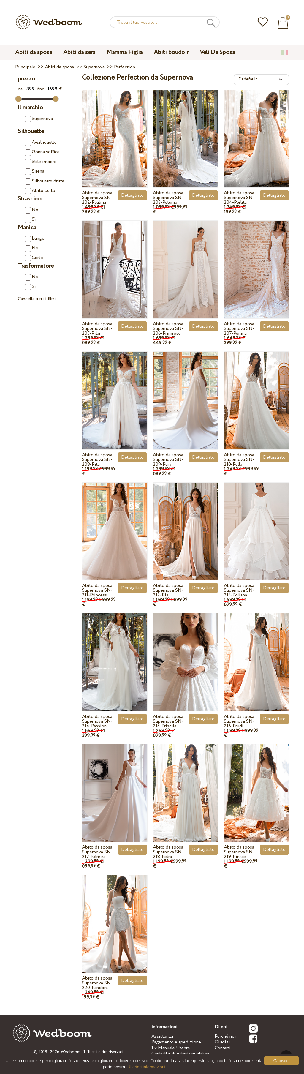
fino (48, 89)
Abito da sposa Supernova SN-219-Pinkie (239, 852)
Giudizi (222, 1042)
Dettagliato (132, 195)
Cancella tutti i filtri (37, 299)
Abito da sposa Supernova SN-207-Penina (239, 328)
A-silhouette (41, 142)
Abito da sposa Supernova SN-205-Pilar (97, 328)
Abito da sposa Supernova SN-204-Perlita (239, 197)
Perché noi (225, 1036)
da (27, 89)
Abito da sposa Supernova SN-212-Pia (168, 590)
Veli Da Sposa (217, 52)
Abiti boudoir (171, 52)
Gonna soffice (42, 152)
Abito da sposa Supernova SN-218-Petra (168, 852)
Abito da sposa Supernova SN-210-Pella (239, 459)
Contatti (223, 1048)
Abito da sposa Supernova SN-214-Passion (97, 721)
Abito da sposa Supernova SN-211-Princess (97, 590)
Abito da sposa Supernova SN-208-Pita (97, 459)
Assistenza (162, 1036)
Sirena (34, 171)
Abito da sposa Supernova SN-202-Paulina (97, 197)
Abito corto (40, 190)
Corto (34, 257)
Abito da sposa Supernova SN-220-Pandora (97, 983)
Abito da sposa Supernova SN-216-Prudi (239, 721)
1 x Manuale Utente (170, 1048)
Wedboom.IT (73, 1052)
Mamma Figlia (124, 52)
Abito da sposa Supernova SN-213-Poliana (239, 590)
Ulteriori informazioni (146, 1066)
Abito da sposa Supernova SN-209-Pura (168, 459)
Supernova (39, 118)
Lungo (35, 238)
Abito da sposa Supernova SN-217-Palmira (97, 852)
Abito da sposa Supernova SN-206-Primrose (168, 328)
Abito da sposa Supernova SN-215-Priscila (168, 721)
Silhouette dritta (44, 181)
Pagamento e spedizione (176, 1042)
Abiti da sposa (33, 52)
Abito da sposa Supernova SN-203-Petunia (168, 197)
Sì (30, 219)
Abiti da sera (79, 52)
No (31, 210)
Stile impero (41, 161)
